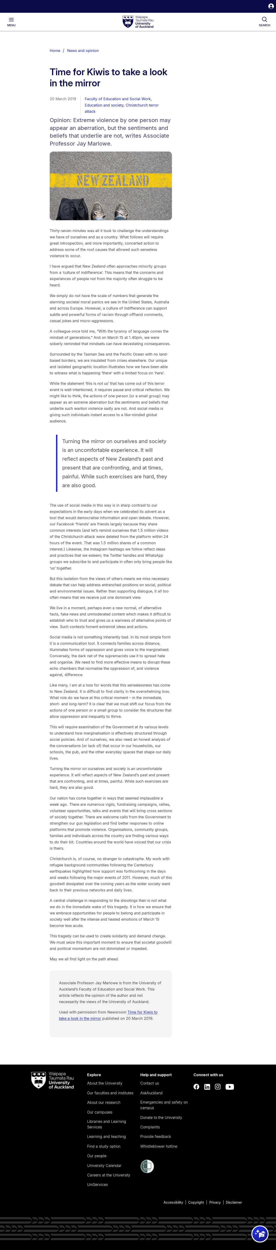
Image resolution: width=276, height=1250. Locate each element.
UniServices (97, 1184)
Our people (96, 1155)
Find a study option (103, 1146)
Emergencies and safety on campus (164, 1105)
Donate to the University (161, 1117)
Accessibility (173, 1202)
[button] (271, 6)
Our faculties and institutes (110, 1093)
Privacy (215, 1202)
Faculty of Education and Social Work (118, 99)
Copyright (196, 1202)
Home (55, 50)
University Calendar (104, 1165)
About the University (104, 1083)
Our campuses (99, 1112)
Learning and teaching (106, 1136)
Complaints (150, 1127)
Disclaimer (234, 1202)
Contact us (149, 1083)
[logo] (138, 22)
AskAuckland (151, 1093)
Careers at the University (108, 1175)
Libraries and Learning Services (106, 1124)
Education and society (104, 105)
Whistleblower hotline (158, 1146)
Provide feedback (155, 1136)
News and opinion (83, 50)
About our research (103, 1102)
